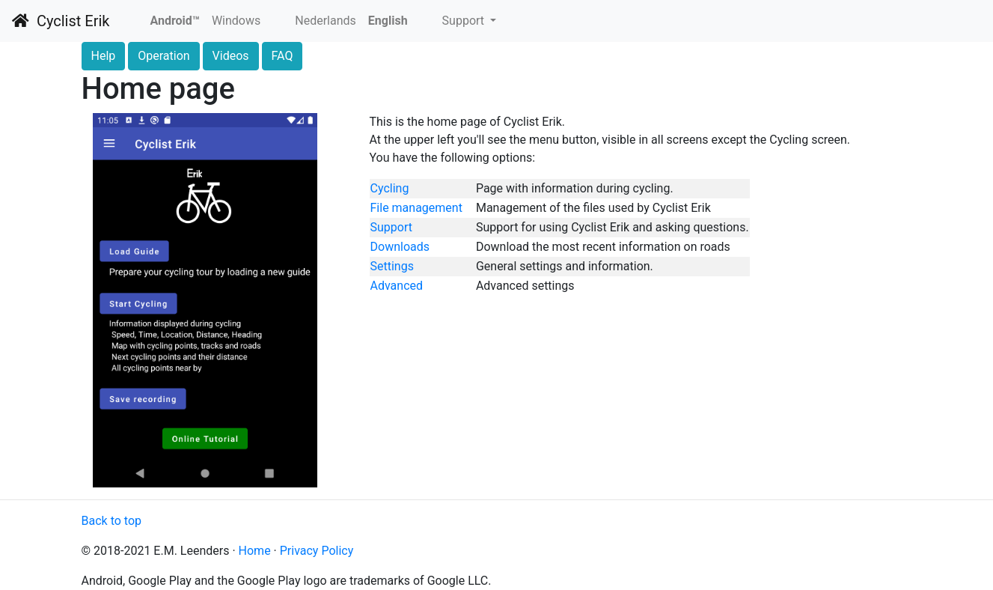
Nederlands (325, 20)
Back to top (111, 521)
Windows (236, 20)
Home (255, 551)
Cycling (389, 188)
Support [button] (464, 20)
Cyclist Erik (60, 21)
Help (103, 56)
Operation (163, 56)
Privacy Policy (317, 551)
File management (416, 208)
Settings (392, 266)
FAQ (282, 56)
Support (391, 227)
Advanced (397, 286)
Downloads (400, 247)
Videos (231, 56)
